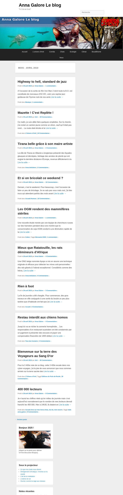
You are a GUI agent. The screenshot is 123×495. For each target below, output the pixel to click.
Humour (33, 198)
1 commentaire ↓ (51, 86)
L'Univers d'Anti (30, 133)
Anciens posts (21, 419)
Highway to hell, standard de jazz (42, 81)
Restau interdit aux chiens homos (43, 317)
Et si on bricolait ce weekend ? (40, 178)
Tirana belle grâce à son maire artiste (45, 144)
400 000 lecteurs (30, 389)
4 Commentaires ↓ (52, 256)
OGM (44, 237)
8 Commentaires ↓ (52, 393)
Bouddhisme (96, 52)
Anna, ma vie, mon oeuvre (53, 410)
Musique (28, 102)
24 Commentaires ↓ (46, 117)
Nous (62, 58)
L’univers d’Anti (38, 52)
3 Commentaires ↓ (52, 290)
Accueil (24, 52)
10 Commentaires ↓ (52, 182)
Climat (84, 52)
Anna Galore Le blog (40, 5)
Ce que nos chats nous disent (30, 469)
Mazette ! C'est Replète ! (35, 112)
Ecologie (73, 52)
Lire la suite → (57, 97)
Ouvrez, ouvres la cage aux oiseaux (32, 481)
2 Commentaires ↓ (52, 148)
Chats (62, 52)
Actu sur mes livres (37, 410)
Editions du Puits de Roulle (51, 376)
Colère (27, 237)
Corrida (52, 52)
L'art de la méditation (27, 476)
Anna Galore (39, 86)
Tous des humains (31, 341)
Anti (36, 117)
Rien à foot (26, 286)
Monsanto (38, 237)
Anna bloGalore (30, 167)
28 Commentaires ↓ (46, 360)
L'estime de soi (25, 479)
